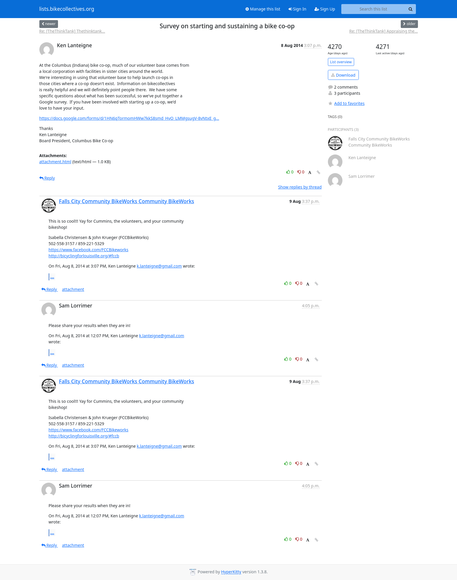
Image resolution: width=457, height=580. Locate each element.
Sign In (297, 9)
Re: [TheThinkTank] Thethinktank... (72, 31)
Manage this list (262, 9)
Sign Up (324, 9)
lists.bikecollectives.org (66, 9)
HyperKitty (231, 572)
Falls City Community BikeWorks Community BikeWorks (126, 201)
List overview (341, 61)
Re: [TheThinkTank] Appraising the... (383, 31)
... (52, 276)
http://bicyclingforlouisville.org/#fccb (84, 256)
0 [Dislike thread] (301, 172)
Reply (47, 178)
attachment (73, 289)
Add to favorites (346, 103)
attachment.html (55, 161)
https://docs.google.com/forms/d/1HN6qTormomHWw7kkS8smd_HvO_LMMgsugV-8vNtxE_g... (129, 118)
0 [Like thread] (290, 172)
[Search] (410, 9)
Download (343, 75)
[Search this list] (373, 9)
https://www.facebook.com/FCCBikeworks (89, 249)
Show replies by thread (299, 187)
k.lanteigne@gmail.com (159, 266)
